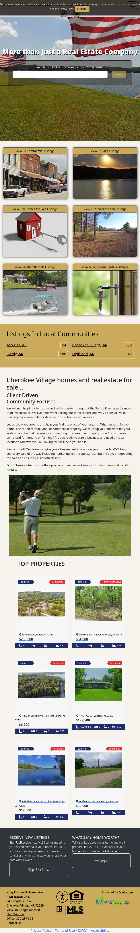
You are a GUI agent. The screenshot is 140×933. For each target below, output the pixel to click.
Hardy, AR (37, 354)
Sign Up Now (38, 869)
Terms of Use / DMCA (71, 930)
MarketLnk (126, 892)
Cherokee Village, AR (102, 345)
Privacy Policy (66, 8)
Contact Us (14, 923)
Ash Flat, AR (37, 345)
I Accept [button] (82, 8)
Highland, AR (102, 354)
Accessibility (100, 930)
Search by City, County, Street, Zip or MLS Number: (70, 67)
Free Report (101, 860)
